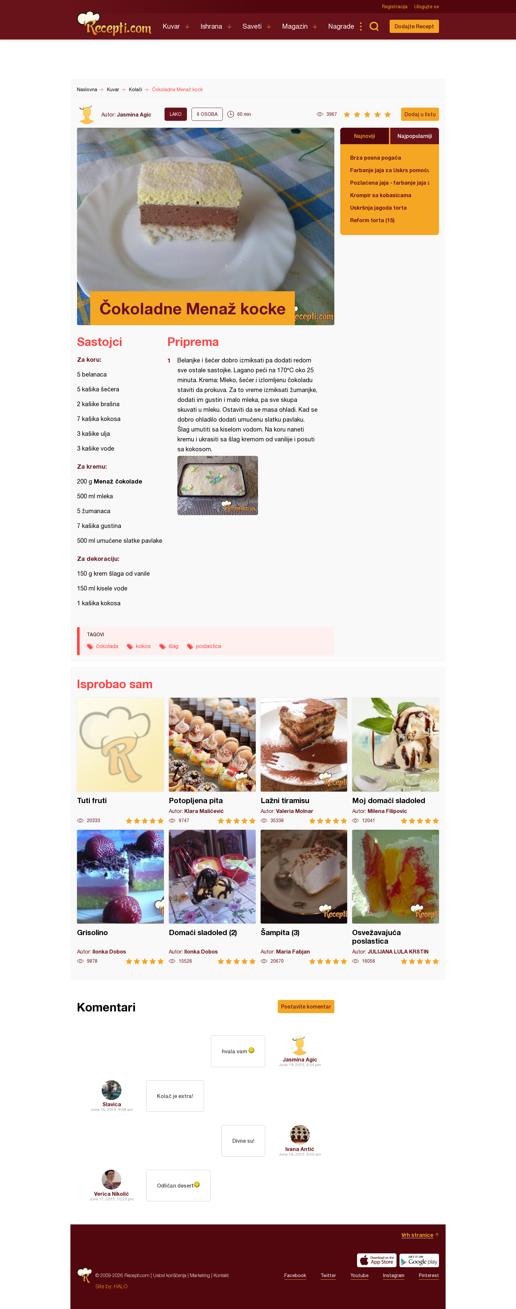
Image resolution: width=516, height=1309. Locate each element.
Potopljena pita (212, 761)
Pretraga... (373, 26)
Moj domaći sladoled (395, 761)
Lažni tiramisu (304, 761)
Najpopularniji (415, 136)
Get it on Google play (419, 1260)
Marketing (200, 1275)
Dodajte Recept (414, 26)
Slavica (111, 1104)
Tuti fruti (120, 761)
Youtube (359, 1275)
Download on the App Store (377, 1260)
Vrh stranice (417, 1235)
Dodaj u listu (420, 114)
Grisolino (120, 897)
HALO (120, 1286)
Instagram (393, 1275)
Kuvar (171, 26)
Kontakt (221, 1275)
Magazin (295, 26)
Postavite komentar (306, 1006)
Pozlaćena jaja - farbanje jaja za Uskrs (389, 182)
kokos (143, 646)
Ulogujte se (426, 6)
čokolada (107, 646)
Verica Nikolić (111, 1194)
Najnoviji (364, 136)
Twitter (328, 1275)
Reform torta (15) (372, 220)
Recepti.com (115, 24)
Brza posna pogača (375, 157)
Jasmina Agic (134, 114)
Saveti (252, 26)
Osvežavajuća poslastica (395, 897)
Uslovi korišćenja (169, 1275)
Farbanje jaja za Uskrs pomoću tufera (389, 170)
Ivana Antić (299, 1149)
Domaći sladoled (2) (212, 897)
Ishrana (211, 26)
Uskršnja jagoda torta (378, 207)
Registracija (394, 6)
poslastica (208, 646)
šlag (173, 646)
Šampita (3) (304, 897)
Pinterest (429, 1275)
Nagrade (341, 26)
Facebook (295, 1275)
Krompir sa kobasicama (380, 195)
